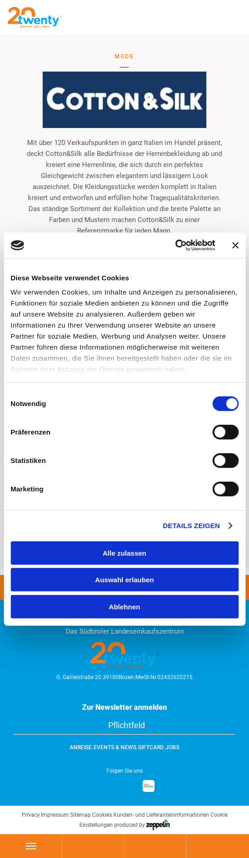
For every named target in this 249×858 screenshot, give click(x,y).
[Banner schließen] (235, 245)
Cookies (102, 815)
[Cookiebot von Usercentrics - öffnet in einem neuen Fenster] (175, 245)
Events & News (115, 747)
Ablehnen (124, 606)
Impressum (55, 815)
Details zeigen (191, 525)
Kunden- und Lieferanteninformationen (161, 815)
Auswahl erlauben (124, 580)
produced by (142, 825)
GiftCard (151, 747)
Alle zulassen (124, 553)
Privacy (30, 815)
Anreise (81, 747)
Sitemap (80, 815)
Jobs (172, 747)
